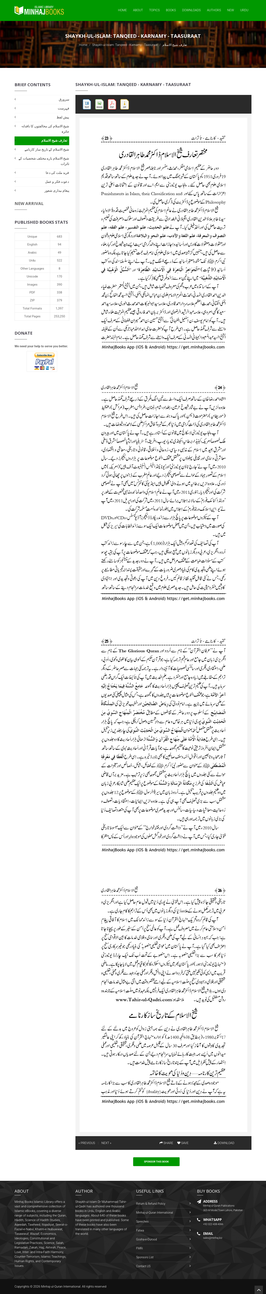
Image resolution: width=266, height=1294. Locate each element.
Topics (154, 10)
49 (59, 252)
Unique (32, 236)
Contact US (143, 1266)
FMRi (139, 1248)
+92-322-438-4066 (213, 1224)
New (230, 10)
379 (59, 300)
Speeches (142, 1221)
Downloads (191, 10)
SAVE (182, 1143)
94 (59, 244)
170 (59, 276)
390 (59, 284)
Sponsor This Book (156, 1161)
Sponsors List (145, 1257)
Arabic (32, 252)
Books (171, 10)
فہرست (63, 108)
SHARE (166, 1143)
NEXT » (106, 1143)
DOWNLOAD (224, 1143)
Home (122, 10)
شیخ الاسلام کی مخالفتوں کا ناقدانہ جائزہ (45, 129)
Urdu (244, 10)
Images (32, 284)
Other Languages (32, 268)
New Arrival (29, 203)
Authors (214, 10)
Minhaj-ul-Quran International (154, 1212)
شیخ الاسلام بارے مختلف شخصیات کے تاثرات (43, 161)
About (138, 10)
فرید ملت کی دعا (57, 173)
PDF (32, 292)
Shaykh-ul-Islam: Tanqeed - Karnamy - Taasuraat (125, 45)
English (32, 244)
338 (59, 292)
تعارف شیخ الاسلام (54, 140)
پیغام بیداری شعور (56, 191)
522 (59, 260)
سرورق (64, 99)
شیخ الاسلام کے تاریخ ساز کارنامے (47, 149)
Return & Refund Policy (150, 1203)
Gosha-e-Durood (146, 1239)
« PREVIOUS (87, 1143)
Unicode (32, 276)
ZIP (32, 300)
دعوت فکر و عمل (57, 182)
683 (59, 236)
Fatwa (140, 1230)
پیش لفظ (63, 117)
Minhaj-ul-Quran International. (61, 1286)
